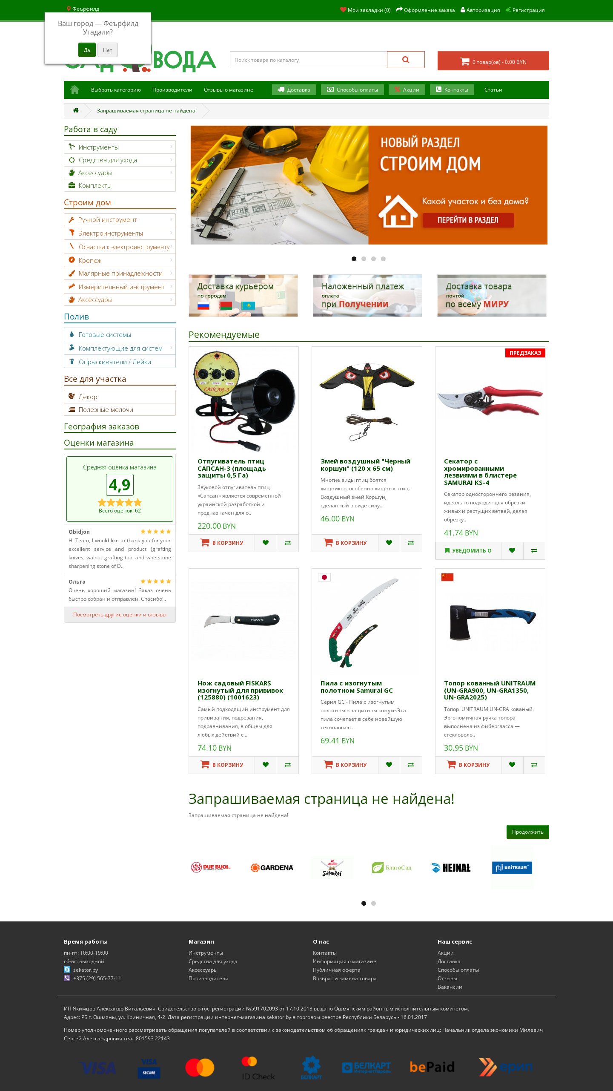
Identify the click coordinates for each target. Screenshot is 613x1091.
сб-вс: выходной (84, 961)
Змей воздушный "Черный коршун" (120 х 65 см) (365, 464)
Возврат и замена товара (345, 978)
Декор (88, 396)
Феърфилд (82, 8)
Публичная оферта (337, 969)
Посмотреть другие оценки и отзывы (119, 614)
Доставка (298, 89)
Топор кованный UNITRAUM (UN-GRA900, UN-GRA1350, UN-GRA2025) (490, 690)
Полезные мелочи (106, 409)
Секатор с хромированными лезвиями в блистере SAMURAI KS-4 (480, 471)
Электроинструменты (111, 233)
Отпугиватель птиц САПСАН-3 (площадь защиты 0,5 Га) (232, 468)
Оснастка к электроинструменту (124, 247)
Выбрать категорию (116, 89)
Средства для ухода (108, 159)
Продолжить (528, 831)
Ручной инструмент (107, 219)
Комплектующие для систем (121, 348)
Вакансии (450, 986)
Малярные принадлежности (121, 273)
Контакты (456, 89)
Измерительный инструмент (122, 286)
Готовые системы (105, 334)
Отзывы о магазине (228, 89)
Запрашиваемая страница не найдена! (147, 110)
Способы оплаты (357, 89)
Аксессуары (95, 172)
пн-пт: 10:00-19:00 (86, 952)
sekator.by (85, 969)
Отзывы (447, 978)
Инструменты (99, 147)
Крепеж (90, 260)
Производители (172, 89)
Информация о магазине (344, 961)
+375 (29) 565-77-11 (97, 978)
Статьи (493, 89)
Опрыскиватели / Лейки (115, 361)
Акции (411, 89)
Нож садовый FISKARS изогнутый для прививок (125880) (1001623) (240, 690)
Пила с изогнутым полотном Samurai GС (357, 686)
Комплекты (95, 185)
